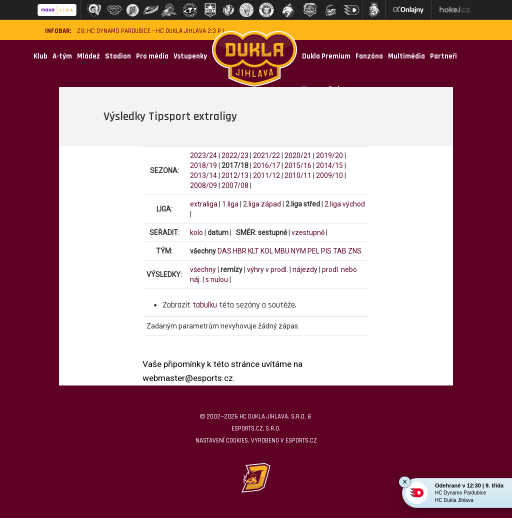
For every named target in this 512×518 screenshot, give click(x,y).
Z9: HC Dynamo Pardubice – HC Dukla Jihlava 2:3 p (149, 31)
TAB (339, 251)
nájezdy (305, 270)
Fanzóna (369, 56)
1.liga (230, 204)
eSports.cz (301, 440)
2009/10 (329, 176)
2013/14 (203, 176)
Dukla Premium (326, 56)
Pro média (152, 56)
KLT (253, 251)
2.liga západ (262, 204)
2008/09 (203, 186)
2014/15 (329, 166)
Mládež (88, 56)
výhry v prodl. (267, 270)
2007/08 (235, 186)
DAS (225, 251)
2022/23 (235, 156)
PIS (326, 251)
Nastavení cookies (222, 440)
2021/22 (266, 156)
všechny (203, 270)
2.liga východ (344, 204)
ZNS (355, 251)
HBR (239, 251)
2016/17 (266, 166)
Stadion (118, 56)
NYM (298, 251)
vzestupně (308, 232)
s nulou (217, 280)
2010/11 (298, 176)
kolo (196, 232)
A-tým (62, 56)
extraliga (204, 204)
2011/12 (266, 176)
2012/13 (235, 176)
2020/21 (298, 156)
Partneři (443, 56)
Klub (41, 56)
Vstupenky (190, 56)
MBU (282, 251)
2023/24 (203, 156)
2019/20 (329, 156)
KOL (266, 251)
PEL (314, 251)
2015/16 (298, 166)
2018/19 (203, 166)
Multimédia (406, 56)
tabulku (204, 305)
